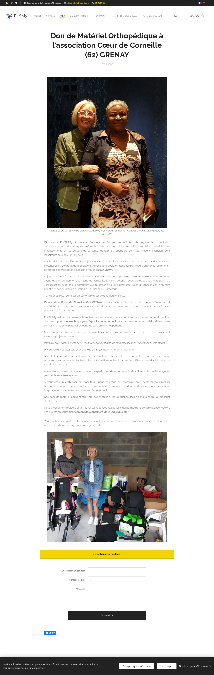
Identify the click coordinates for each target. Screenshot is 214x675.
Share (50, 633)
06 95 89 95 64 (101, 3)
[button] (196, 16)
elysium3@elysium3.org (78, 3)
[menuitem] (62, 16)
